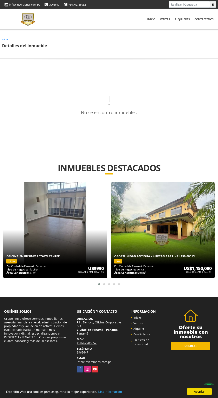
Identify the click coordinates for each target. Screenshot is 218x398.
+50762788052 (77, 4)
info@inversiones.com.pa (24, 4)
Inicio (151, 19)
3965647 (54, 4)
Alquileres (182, 19)
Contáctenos (203, 19)
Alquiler (138, 329)
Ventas (165, 19)
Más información (110, 392)
